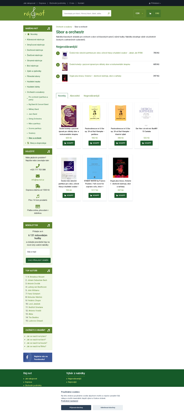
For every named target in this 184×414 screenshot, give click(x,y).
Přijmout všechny (76, 407)
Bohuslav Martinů (34, 297)
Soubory (32, 133)
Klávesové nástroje (35, 39)
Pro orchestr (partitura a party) (38, 98)
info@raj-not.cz (37, 180)
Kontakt (81, 3)
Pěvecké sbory (33, 76)
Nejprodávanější (91, 95)
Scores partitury (35, 128)
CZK (139, 13)
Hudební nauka (33, 81)
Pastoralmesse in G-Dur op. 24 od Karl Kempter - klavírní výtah (120, 131)
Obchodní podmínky (57, 3)
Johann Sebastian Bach (37, 280)
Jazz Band (33, 114)
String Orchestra (35, 119)
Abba (31, 314)
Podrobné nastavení (69, 401)
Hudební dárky (33, 87)
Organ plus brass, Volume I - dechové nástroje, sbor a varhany (95, 76)
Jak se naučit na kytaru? (37, 336)
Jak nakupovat (29, 3)
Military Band (34, 109)
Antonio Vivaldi (35, 311)
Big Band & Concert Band (38, 104)
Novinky (32, 34)
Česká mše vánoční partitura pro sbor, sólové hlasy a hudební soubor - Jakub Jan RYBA (106, 53)
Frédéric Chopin (34, 300)
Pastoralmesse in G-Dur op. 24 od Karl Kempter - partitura (95, 131)
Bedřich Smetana (36, 307)
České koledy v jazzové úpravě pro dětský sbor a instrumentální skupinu (99, 64)
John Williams (33, 290)
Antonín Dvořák (33, 283)
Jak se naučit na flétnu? (36, 346)
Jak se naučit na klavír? (36, 339)
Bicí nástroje (32, 66)
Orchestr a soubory (35, 92)
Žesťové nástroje (34, 55)
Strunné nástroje (34, 60)
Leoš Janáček (34, 304)
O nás (71, 3)
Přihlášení (155, 3)
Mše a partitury (34, 124)
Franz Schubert (33, 294)
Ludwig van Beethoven (37, 287)
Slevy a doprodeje (36, 143)
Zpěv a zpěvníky (34, 71)
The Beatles (34, 317)
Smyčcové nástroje (35, 44)
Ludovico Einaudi (36, 321)
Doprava (42, 3)
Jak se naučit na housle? (37, 343)
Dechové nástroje (35, 50)
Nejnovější (72, 382)
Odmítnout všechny (108, 407)
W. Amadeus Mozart (35, 277)
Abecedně (75, 95)
